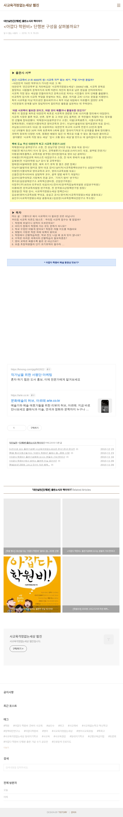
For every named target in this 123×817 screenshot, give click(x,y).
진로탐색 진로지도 (62, 741)
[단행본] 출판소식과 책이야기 (32, 443)
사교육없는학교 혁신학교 (95, 725)
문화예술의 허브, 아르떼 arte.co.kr (35, 400)
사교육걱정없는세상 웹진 (21, 5)
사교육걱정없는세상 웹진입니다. (25, 641)
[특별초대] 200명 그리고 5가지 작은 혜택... (29, 465)
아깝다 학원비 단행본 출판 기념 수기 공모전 (26, 741)
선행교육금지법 (96, 736)
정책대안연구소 (12, 731)
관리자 (73, 812)
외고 (62, 725)
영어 (46, 731)
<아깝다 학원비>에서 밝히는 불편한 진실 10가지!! (33, 461)
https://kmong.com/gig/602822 (28, 369)
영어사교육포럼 (85, 731)
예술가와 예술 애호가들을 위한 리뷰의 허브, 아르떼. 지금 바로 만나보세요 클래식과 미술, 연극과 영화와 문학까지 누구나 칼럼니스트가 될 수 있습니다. (50, 407)
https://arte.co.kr (20, 395)
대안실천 (13, 443)
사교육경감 (60, 736)
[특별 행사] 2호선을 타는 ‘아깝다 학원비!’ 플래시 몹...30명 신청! (39, 453)
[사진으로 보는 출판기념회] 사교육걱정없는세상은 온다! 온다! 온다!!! (42, 449)
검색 (115, 767)
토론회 (113, 736)
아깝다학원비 (31, 731)
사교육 (46, 736)
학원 (7, 725)
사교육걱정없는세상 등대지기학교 (21, 736)
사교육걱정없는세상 (63, 731)
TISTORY (62, 812)
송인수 (51, 725)
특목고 (101, 731)
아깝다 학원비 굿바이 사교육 (29, 725)
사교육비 (73, 725)
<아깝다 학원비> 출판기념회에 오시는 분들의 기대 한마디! (37, 457)
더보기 (6, 747)
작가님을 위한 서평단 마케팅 (31, 375)
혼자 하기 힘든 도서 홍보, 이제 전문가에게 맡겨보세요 (45, 379)
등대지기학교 (77, 736)
